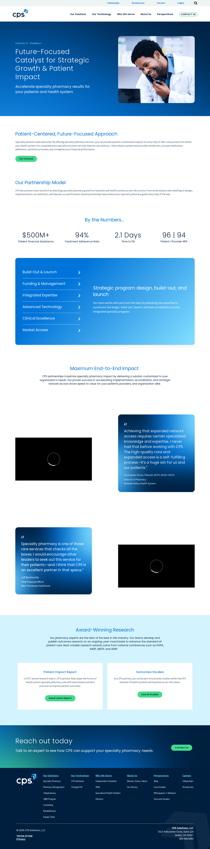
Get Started (26, 158)
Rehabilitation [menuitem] (49, 811)
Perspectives (161, 775)
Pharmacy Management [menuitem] (53, 787)
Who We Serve (104, 775)
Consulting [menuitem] (48, 805)
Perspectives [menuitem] (165, 14)
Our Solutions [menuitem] (78, 14)
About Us (132, 775)
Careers (186, 775)
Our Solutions (50, 775)
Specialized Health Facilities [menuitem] (108, 793)
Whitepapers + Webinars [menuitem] (165, 793)
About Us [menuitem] (145, 14)
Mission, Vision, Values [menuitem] (137, 781)
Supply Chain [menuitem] (49, 817)
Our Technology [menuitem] (101, 14)
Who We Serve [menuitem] (126, 14)
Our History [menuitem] (132, 787)
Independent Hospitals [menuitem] (106, 781)
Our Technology (80, 775)
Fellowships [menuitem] (113, 3)
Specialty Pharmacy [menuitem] (52, 781)
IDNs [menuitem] (98, 787)
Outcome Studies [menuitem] (162, 799)
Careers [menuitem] (161, 3)
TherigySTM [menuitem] (76, 787)
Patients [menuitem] (99, 799)
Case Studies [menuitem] (160, 787)
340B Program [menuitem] (49, 799)
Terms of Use (24, 835)
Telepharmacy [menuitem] (49, 793)
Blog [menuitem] (156, 781)
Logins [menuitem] (180, 3)
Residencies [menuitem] (138, 3)
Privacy (21, 839)
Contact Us (188, 14)
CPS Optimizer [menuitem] (77, 781)
